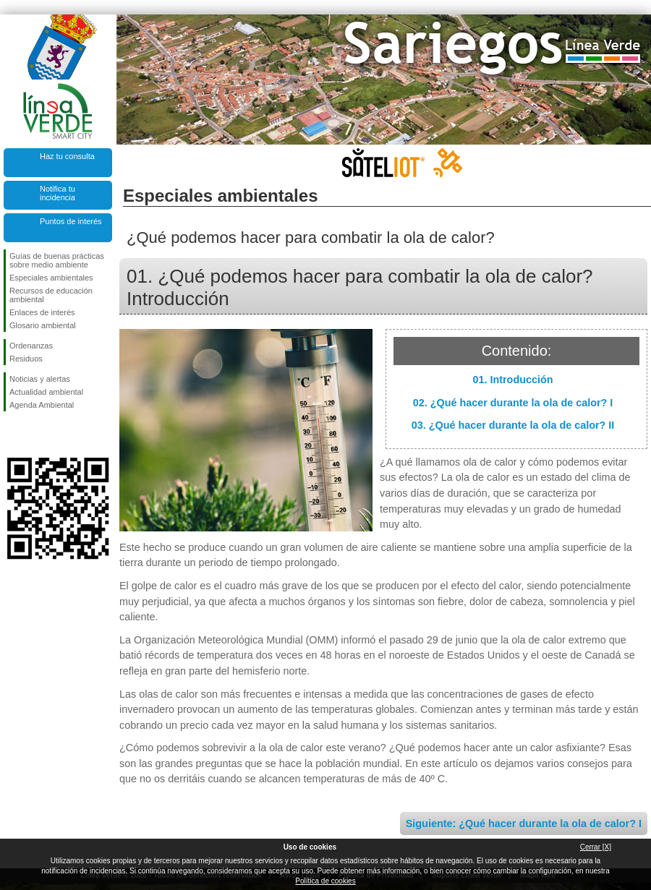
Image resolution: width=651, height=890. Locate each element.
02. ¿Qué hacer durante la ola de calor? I (513, 402)
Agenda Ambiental (41, 405)
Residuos (26, 358)
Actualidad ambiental (46, 392)
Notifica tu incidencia (57, 193)
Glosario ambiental (42, 325)
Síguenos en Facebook (12, 434)
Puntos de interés (71, 221)
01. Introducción (512, 379)
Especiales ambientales (51, 277)
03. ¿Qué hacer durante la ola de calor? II (513, 425)
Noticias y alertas (39, 379)
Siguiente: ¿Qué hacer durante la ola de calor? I (524, 823)
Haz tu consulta (67, 156)
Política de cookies (325, 881)
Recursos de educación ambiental (51, 295)
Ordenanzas (31, 345)
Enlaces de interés (42, 312)
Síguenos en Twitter (36, 434)
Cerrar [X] (595, 847)
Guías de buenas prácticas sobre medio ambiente (56, 260)
